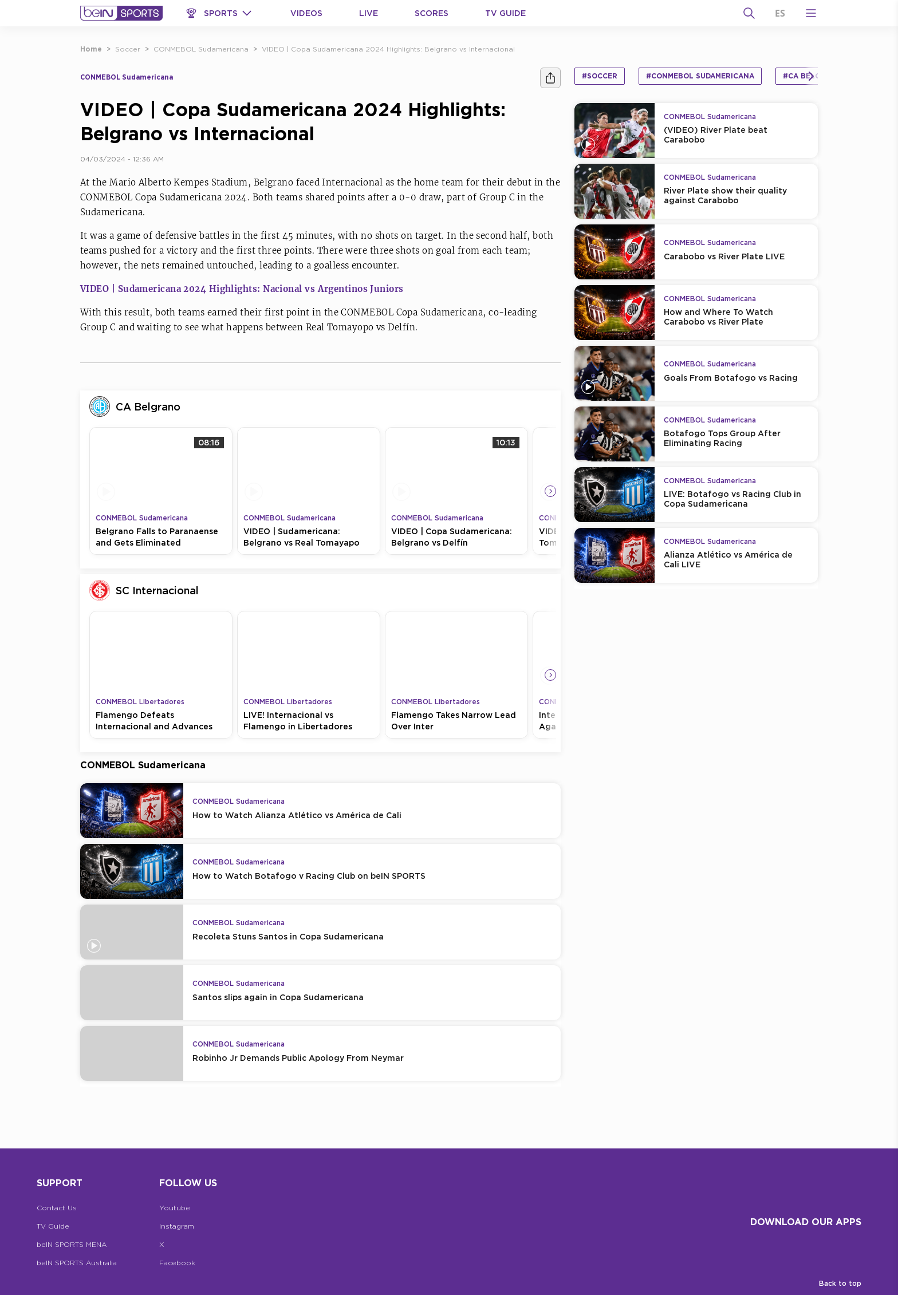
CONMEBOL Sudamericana (201, 49)
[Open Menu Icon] (811, 13)
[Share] (550, 78)
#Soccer (599, 76)
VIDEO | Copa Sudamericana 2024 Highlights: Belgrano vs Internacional (388, 49)
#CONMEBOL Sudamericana (700, 76)
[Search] (749, 13)
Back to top (840, 1283)
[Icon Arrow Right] (550, 491)
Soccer (127, 49)
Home (91, 49)
